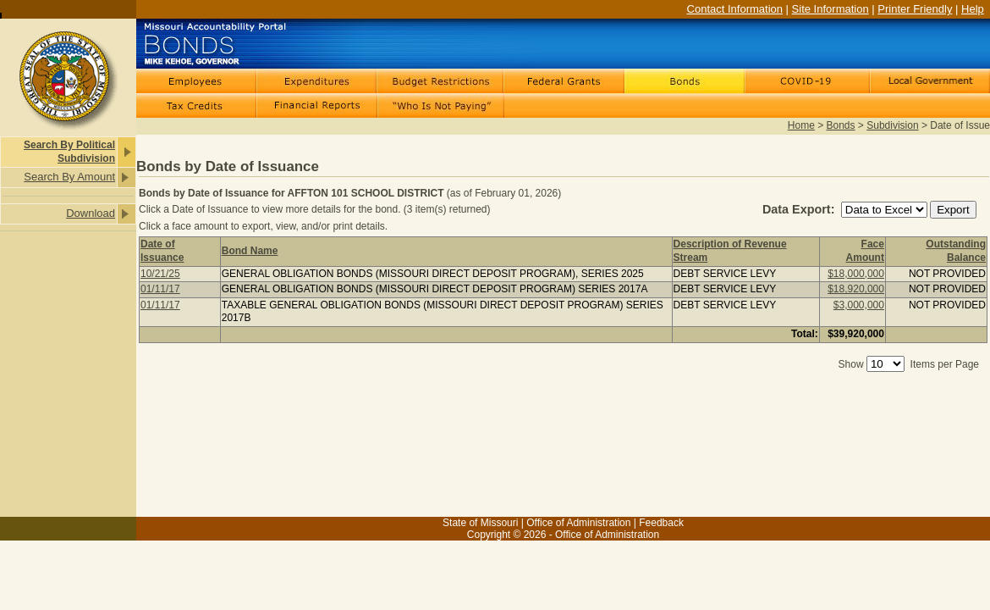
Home (801, 125)
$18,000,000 (856, 274)
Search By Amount (69, 176)
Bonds (841, 125)
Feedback (661, 523)
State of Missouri (480, 523)
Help (972, 9)
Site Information (830, 9)
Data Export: (800, 209)
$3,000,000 (858, 305)
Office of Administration (578, 523)
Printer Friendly (914, 9)
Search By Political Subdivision (69, 151)
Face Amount (865, 250)
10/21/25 (160, 274)
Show (851, 364)
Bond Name (250, 251)
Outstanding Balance (956, 250)
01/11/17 (160, 289)
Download (90, 213)
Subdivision (892, 125)
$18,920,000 (856, 289)
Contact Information (735, 9)
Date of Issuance (162, 250)
